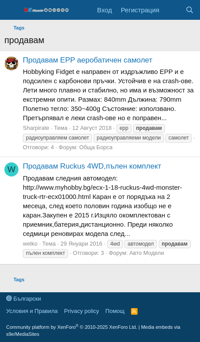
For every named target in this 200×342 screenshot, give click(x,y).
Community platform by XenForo (71, 327)
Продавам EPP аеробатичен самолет (88, 60)
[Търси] (189, 10)
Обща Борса (96, 147)
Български (23, 298)
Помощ (114, 311)
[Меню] (12, 10)
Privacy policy (81, 311)
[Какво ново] (172, 10)
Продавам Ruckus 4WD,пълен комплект (92, 166)
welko (30, 243)
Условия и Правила (32, 311)
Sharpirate (36, 128)
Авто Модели (146, 253)
